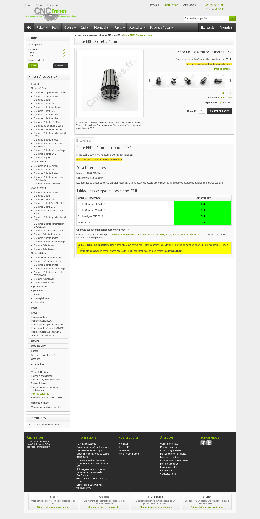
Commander (60, 66)
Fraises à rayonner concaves (45, 379)
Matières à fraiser (161, 27)
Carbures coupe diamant (46, 96)
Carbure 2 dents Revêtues (47, 234)
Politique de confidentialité (173, 454)
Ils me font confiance (128, 454)
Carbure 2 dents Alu (44, 245)
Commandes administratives (174, 460)
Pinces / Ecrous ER (40, 393)
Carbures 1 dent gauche (46, 118)
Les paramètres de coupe (89, 450)
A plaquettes (37, 290)
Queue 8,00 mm (39, 253)
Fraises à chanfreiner (41, 376)
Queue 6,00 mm (39, 188)
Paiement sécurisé (169, 464)
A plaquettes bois (39, 286)
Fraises (42, 27)
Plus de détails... (223, 69)
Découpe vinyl (101, 27)
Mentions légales (168, 447)
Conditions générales (170, 450)
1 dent (37, 294)
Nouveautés (207, 27)
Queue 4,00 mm (39, 161)
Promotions (226, 27)
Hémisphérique (41, 298)
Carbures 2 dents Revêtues (47, 183)
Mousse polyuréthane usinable (46, 407)
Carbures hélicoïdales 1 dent (48, 257)
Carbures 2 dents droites (46, 140)
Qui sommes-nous (169, 444)
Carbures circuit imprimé (43, 355)
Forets (120, 27)
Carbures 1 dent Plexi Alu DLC (49, 203)
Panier (33, 37)
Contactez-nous (168, 474)
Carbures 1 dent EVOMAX (47, 114)
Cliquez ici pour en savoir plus (53, 507)
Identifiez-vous (171, 5)
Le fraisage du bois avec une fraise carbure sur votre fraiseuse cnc (92, 463)
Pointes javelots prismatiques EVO (48, 324)
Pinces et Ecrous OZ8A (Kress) (46, 397)
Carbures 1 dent (42, 100)
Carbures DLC (38, 359)
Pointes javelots (39, 317)
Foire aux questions (86, 444)
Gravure (70, 27)
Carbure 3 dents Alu (44, 249)
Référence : (214, 97)
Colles (34, 368)
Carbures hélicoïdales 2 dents (48, 125)
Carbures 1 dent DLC (44, 103)
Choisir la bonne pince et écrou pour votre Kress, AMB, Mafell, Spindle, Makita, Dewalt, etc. (156, 234)
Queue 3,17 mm (39, 88)
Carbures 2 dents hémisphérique (50, 150)
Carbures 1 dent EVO (44, 111)
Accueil (78, 35)
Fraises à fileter (38, 383)
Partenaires (124, 450)
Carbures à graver (43, 157)
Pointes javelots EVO (41, 321)
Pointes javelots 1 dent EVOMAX (47, 328)
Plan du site (166, 470)
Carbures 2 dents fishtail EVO (48, 129)
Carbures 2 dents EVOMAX (47, 122)
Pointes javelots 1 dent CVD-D (46, 332)
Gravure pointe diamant (42, 335)
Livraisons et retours (170, 457)
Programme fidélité (169, 467)
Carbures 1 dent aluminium (47, 107)
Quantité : (192, 111)
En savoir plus (84, 140)
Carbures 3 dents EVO (45, 154)
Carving (85, 27)
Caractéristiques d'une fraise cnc (92, 447)
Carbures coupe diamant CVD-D (50, 92)
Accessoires (137, 27)
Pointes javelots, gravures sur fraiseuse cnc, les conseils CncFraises (91, 472)
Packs (55, 27)
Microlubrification (39, 372)
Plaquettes (39, 302)
